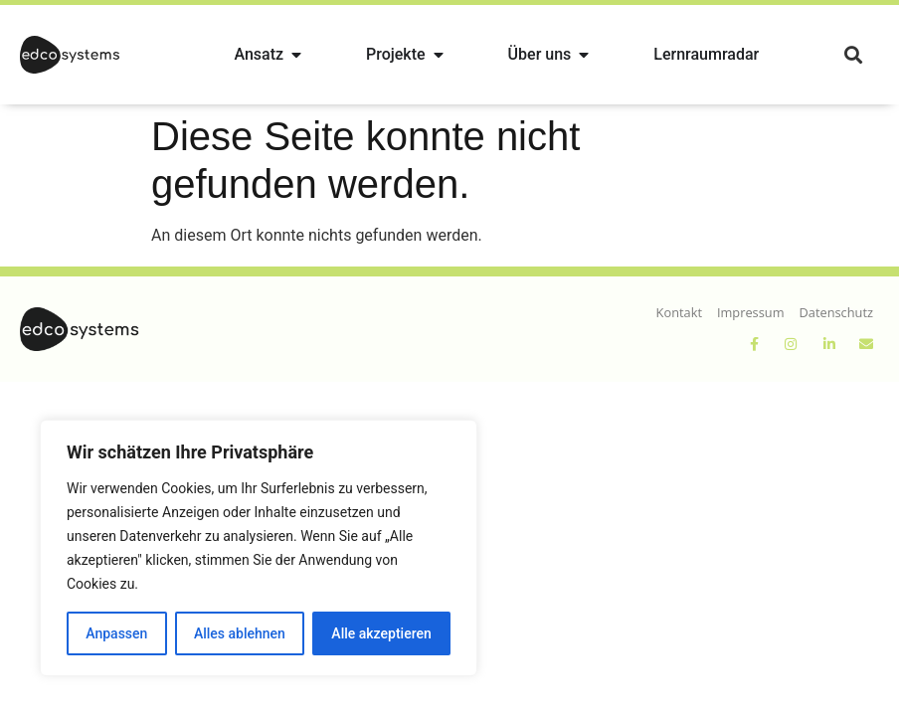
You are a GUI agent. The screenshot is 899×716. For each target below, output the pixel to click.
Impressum (751, 312)
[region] (258, 548)
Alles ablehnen (239, 633)
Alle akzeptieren (381, 633)
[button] (852, 55)
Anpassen (116, 633)
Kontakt (679, 312)
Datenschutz (836, 312)
